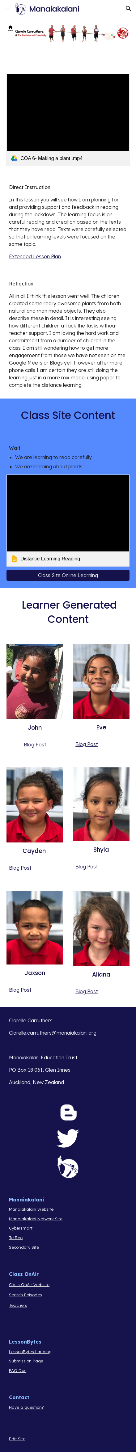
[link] (68, 120)
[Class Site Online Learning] (68, 575)
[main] (68, 222)
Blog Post (35, 744)
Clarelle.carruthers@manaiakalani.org (52, 1033)
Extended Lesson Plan (35, 256)
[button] (7, 8)
